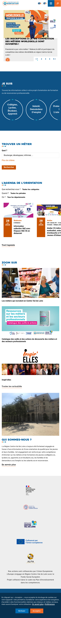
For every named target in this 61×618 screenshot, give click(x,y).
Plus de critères (8, 160)
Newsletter (39, 3)
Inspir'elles (6, 380)
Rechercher (9, 167)
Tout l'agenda (8, 245)
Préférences (50, 604)
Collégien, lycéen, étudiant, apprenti (12, 109)
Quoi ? (4, 150)
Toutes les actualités (12, 387)
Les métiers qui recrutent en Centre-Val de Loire (22, 301)
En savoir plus (9, 465)
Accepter (37, 611)
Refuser (21, 611)
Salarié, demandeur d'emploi (36, 109)
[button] (36, 59)
